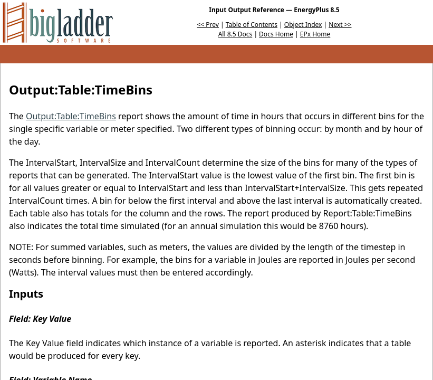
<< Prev (208, 24)
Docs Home (276, 34)
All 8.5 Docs (235, 34)
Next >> (340, 24)
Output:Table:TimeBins (71, 116)
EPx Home (315, 34)
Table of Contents (251, 24)
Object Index (303, 24)
